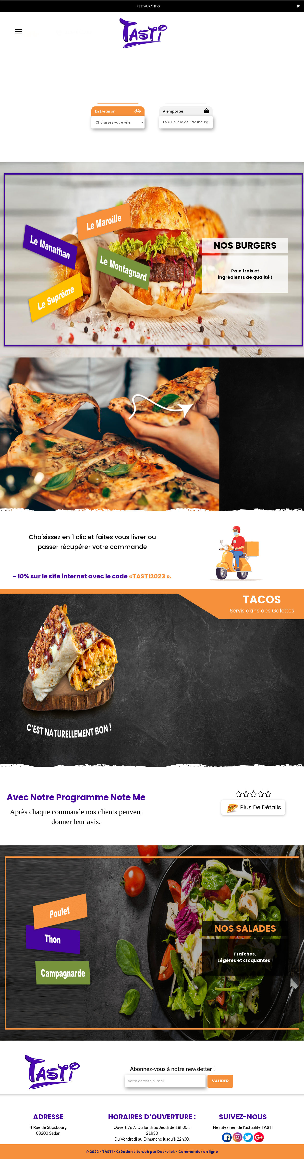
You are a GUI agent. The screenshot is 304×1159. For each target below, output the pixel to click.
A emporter (186, 111)
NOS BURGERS (245, 245)
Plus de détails (253, 807)
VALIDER (220, 1081)
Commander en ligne (198, 1151)
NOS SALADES (245, 928)
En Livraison (118, 111)
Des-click (166, 1151)
